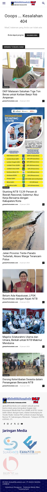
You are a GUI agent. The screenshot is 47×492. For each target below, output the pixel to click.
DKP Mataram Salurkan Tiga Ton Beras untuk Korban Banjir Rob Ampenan (21, 94)
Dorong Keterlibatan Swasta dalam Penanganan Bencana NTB (23, 381)
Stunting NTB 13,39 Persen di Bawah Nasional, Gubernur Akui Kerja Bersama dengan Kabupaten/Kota (21, 196)
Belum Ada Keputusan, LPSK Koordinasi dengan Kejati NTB (20, 297)
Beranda (6, 87)
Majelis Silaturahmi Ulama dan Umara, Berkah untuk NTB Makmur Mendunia (22, 340)
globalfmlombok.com (10, 101)
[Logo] (23, 3)
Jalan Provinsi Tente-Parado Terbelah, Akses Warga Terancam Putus (22, 256)
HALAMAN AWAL (32, 35)
